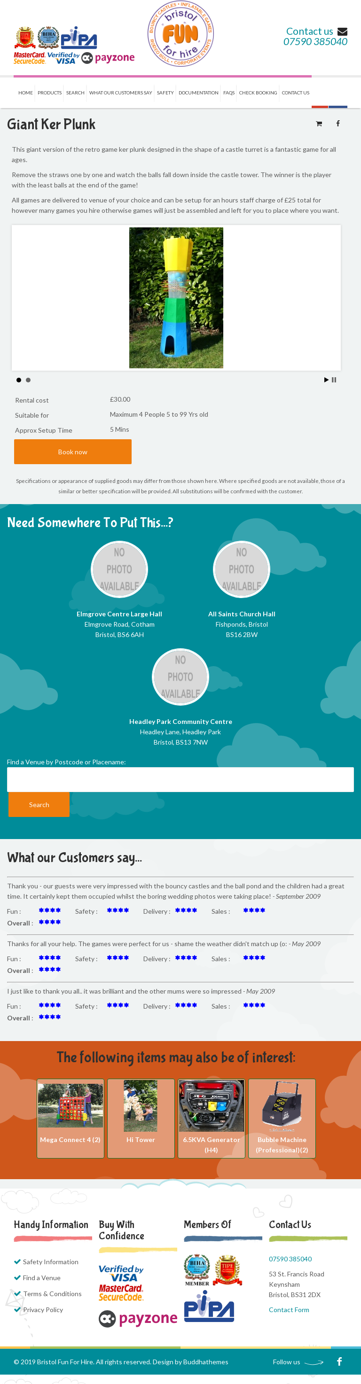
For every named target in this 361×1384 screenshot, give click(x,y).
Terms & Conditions (52, 1294)
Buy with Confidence (121, 1230)
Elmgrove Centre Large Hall (119, 614)
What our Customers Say (120, 92)
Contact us (316, 31)
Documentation (199, 92)
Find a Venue (42, 1278)
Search (75, 92)
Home (25, 92)
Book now (72, 452)
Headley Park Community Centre (180, 721)
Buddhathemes (205, 1362)
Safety (165, 92)
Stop (334, 379)
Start (326, 379)
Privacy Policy (43, 1310)
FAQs (229, 92)
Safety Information (50, 1262)
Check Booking (258, 92)
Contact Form (289, 1310)
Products (50, 92)
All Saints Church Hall (241, 614)
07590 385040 (315, 41)
